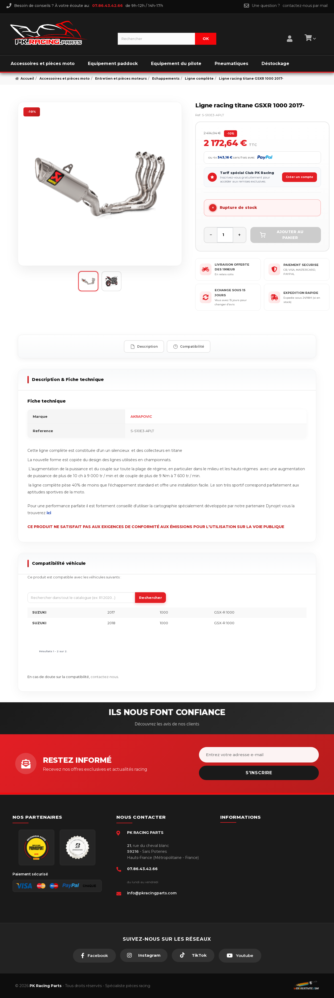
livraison (237, 847)
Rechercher (150, 597)
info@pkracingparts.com (152, 893)
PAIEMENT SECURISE (301, 265)
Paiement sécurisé (246, 830)
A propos (238, 871)
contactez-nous (104, 677)
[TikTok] (193, 955)
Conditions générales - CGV (254, 838)
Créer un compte (299, 177)
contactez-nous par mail (305, 5)
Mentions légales (245, 855)
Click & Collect (243, 879)
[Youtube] (240, 956)
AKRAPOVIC (141, 416)
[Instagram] (144, 955)
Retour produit (243, 863)
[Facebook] (94, 956)
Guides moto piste (246, 887)
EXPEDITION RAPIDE (300, 293)
